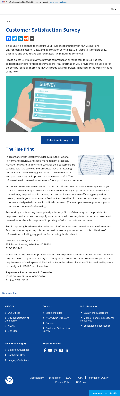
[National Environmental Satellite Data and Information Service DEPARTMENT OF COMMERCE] (11, 9)
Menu (111, 9)
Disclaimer (55, 377)
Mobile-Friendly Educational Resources (97, 319)
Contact (47, 306)
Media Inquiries (54, 312)
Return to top (9, 293)
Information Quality (98, 377)
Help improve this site (104, 393)
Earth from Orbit (16, 355)
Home (9, 21)
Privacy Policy (63, 382)
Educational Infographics (97, 325)
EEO (68, 377)
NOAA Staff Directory (57, 318)
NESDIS (9, 306)
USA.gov (81, 382)
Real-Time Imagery (15, 343)
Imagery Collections (18, 360)
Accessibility (37, 377)
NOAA (11, 325)
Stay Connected (52, 343)
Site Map (13, 331)
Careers (50, 323)
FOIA (79, 377)
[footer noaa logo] (9, 380)
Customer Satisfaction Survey (56, 329)
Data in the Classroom (96, 312)
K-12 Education (89, 306)
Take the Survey (63, 139)
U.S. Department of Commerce (17, 319)
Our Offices (14, 312)
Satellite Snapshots (18, 349)
